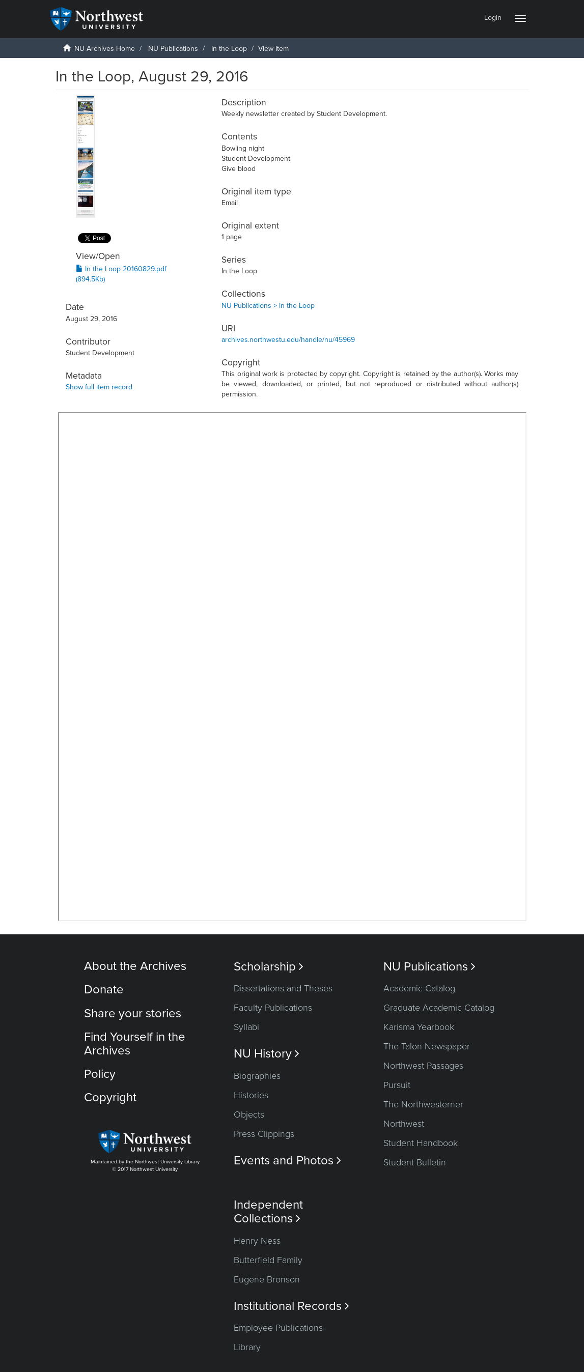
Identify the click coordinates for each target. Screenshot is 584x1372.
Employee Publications (278, 1327)
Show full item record (99, 387)
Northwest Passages (423, 1065)
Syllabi (246, 1027)
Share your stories (132, 1013)
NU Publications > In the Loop (268, 305)
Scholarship (268, 966)
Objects (249, 1114)
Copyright (110, 1097)
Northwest (403, 1123)
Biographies (257, 1075)
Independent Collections (268, 1211)
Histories (251, 1095)
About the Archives (135, 966)
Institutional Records (291, 1306)
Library (247, 1347)
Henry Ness (257, 1240)
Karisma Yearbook (418, 1027)
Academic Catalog (419, 988)
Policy (100, 1074)
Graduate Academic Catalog (438, 1007)
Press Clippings (264, 1133)
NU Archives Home (104, 48)
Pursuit (396, 1085)
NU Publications (173, 48)
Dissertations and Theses (283, 988)
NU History (266, 1053)
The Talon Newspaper (426, 1046)
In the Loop (229, 48)
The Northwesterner (423, 1104)
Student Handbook (420, 1143)
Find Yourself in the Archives (134, 1043)
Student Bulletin (414, 1162)
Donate (104, 989)
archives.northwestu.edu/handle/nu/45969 (288, 339)
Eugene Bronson (267, 1279)
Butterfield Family (268, 1260)
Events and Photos (287, 1160)
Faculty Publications (273, 1007)
